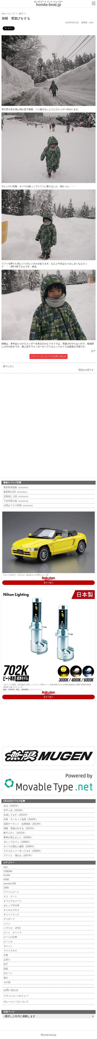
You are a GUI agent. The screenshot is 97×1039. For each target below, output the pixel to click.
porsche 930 (9, 883)
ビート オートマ (12, 932)
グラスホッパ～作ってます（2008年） (22, 851)
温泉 (5, 968)
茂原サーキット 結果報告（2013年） (22, 824)
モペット (8, 946)
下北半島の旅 (15, 501)
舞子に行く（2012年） (15, 833)
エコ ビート (10, 896)
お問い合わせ (10, 990)
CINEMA (7, 871)
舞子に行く (8, 366)
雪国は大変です (86, 370)
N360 (6, 879)
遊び (5, 977)
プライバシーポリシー (16, 996)
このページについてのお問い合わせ (48, 356)
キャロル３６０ (11, 910)
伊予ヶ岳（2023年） (13, 810)
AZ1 (5, 867)
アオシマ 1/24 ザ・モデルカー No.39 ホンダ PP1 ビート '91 (25, 575)
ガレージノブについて (16, 1001)
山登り (6, 959)
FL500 (6, 875)
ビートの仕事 (10, 937)
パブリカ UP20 (11, 928)
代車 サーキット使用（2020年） (20, 819)
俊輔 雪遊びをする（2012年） (19, 828)
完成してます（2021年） (16, 815)
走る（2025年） (11, 806)
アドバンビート (11, 892)
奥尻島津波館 (15, 487)
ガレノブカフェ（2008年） (17, 842)
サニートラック (11, 914)
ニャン (6, 923)
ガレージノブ (8, 13)
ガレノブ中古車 (11, 905)
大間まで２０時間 (18, 505)
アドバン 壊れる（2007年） (18, 855)
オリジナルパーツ (12, 901)
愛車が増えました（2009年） (18, 837)
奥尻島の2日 (15, 492)
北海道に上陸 (15, 496)
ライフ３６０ (10, 950)
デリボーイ (9, 919)
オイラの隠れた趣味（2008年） (19, 846)
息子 (21, 13)
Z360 (6, 887)
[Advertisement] (48, 404)
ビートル (8, 941)
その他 (6, 982)
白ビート (8, 973)
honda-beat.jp (49, 1035)
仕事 (5, 955)
